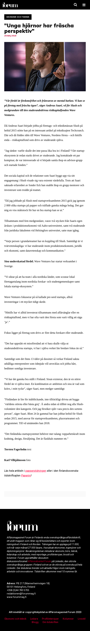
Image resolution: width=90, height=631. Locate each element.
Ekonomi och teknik (17, 17)
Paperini (26, 475)
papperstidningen (35, 470)
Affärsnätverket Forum (40, 561)
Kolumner (68, 618)
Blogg (35, 622)
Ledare (34, 618)
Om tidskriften (50, 622)
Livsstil (82, 618)
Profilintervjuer (50, 618)
